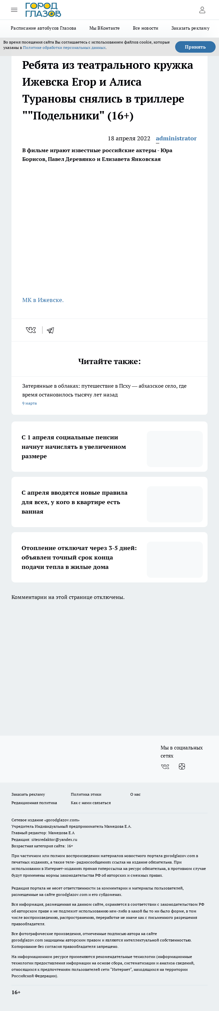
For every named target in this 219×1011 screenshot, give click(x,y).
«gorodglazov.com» (62, 819)
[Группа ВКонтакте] (165, 766)
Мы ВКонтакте (104, 28)
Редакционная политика (34, 802)
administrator (176, 138)
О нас (135, 794)
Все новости (146, 28)
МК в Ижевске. (43, 300)
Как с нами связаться (91, 802)
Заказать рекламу (190, 28)
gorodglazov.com (179, 855)
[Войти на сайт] (202, 10)
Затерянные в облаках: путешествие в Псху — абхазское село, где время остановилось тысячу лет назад (109, 395)
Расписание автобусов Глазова (44, 28)
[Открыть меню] (14, 10)
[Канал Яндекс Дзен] (181, 766)
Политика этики (86, 794)
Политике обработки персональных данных (64, 47)
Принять (195, 47)
